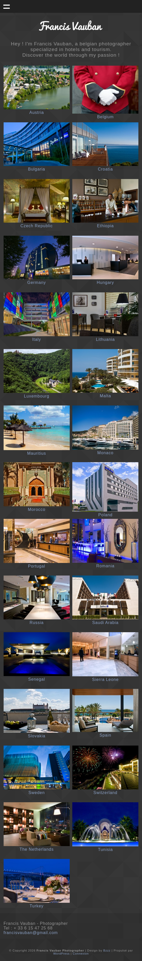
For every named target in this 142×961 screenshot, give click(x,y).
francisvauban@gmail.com (31, 932)
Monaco (105, 453)
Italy (36, 339)
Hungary (105, 282)
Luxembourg (36, 396)
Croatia (105, 169)
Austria (36, 112)
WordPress (61, 953)
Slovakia (36, 736)
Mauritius (36, 453)
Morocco (36, 509)
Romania (105, 566)
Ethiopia (105, 226)
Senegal (36, 679)
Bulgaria (36, 169)
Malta (105, 396)
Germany (36, 282)
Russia (37, 622)
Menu (6, 6)
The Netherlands (37, 849)
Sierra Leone (105, 679)
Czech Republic (37, 226)
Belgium (105, 117)
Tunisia (105, 849)
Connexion (81, 953)
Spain (105, 735)
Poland (105, 515)
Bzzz (107, 950)
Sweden (36, 792)
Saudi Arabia (105, 622)
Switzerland (105, 792)
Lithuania (105, 339)
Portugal (36, 566)
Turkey (36, 906)
